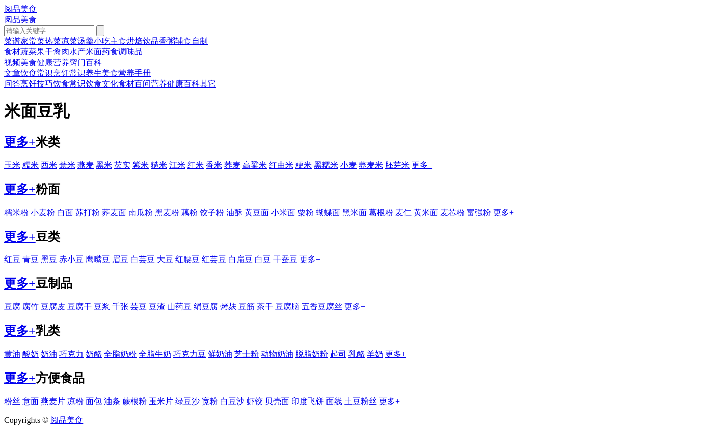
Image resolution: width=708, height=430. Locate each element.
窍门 (77, 62)
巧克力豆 (189, 354)
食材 (12, 51)
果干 (45, 51)
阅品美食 (20, 9)
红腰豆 (187, 259)
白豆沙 (232, 401)
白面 (65, 212)
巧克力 (71, 354)
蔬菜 (28, 51)
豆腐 (12, 306)
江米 (177, 165)
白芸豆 (142, 259)
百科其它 (199, 83)
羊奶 (375, 354)
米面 (94, 51)
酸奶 (30, 354)
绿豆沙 (187, 401)
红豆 (12, 259)
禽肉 (61, 51)
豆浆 (102, 306)
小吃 (102, 41)
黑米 (104, 165)
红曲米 (281, 165)
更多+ (20, 142)
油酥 (234, 212)
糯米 (30, 165)
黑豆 (49, 259)
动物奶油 (277, 354)
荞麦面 (114, 212)
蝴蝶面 (328, 212)
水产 (77, 51)
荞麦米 (371, 165)
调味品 (130, 51)
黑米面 (354, 212)
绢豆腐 (206, 306)
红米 (195, 165)
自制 (200, 41)
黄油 (12, 354)
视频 (12, 62)
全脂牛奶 (155, 354)
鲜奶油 (220, 354)
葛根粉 (381, 212)
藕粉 (189, 212)
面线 (334, 401)
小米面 (283, 212)
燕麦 (85, 165)
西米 (49, 165)
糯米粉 (16, 212)
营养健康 (167, 83)
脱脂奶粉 (311, 354)
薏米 (67, 165)
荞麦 (232, 165)
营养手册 (134, 73)
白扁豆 (240, 259)
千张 (120, 306)
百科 (94, 62)
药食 (110, 51)
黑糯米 (326, 165)
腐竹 (30, 306)
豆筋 (246, 306)
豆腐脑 (287, 306)
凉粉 (75, 401)
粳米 (303, 165)
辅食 (183, 41)
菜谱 (12, 41)
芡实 (122, 165)
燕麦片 (53, 401)
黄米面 (426, 212)
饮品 (151, 41)
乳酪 (356, 354)
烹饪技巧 (36, 83)
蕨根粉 (134, 401)
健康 (45, 62)
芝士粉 (246, 354)
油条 (112, 401)
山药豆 (179, 306)
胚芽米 (397, 165)
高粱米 (254, 165)
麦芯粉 (452, 212)
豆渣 (157, 306)
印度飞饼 (307, 401)
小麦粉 (43, 212)
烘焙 (134, 41)
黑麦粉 (167, 212)
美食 (28, 62)
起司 (338, 354)
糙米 (159, 165)
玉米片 (161, 401)
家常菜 (32, 41)
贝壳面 (277, 401)
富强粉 (479, 212)
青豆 (30, 259)
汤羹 (85, 41)
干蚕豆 (285, 259)
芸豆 (138, 306)
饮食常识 (36, 73)
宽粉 (210, 401)
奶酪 (94, 354)
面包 (94, 401)
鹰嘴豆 (98, 259)
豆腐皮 (53, 306)
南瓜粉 (140, 212)
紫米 (140, 165)
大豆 (165, 259)
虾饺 (255, 401)
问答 (12, 83)
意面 (30, 401)
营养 (61, 62)
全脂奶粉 (120, 354)
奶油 (49, 354)
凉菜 (69, 41)
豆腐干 (79, 306)
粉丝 (12, 401)
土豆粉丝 (360, 401)
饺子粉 (212, 212)
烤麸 (228, 306)
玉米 (12, 165)
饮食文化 (102, 83)
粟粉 (305, 212)
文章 (12, 73)
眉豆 (120, 259)
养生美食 (102, 73)
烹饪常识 (69, 73)
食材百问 (134, 83)
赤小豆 (71, 259)
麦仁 (403, 212)
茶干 (265, 306)
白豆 (263, 259)
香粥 (167, 41)
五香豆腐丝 (322, 306)
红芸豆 (214, 259)
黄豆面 (256, 212)
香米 (214, 165)
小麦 (348, 165)
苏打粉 (87, 212)
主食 (118, 41)
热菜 (53, 41)
